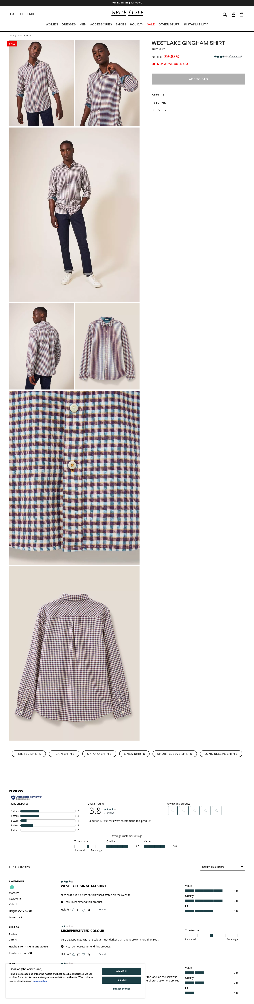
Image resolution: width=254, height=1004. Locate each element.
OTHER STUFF (169, 25)
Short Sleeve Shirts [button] (174, 753)
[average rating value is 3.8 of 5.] (221, 57)
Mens (19, 36)
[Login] (233, 13)
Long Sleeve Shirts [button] (221, 753)
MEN (83, 25)
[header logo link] (127, 13)
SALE (151, 25)
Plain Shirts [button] (64, 753)
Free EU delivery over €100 (127, 3)
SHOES (121, 25)
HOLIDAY (137, 25)
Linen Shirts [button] (134, 753)
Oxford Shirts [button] (99, 753)
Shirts (27, 36)
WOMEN (52, 25)
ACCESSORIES (101, 25)
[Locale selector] (12, 14)
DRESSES (69, 25)
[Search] (225, 14)
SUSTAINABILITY (195, 25)
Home (12, 36)
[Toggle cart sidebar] (242, 14)
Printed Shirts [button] (28, 753)
